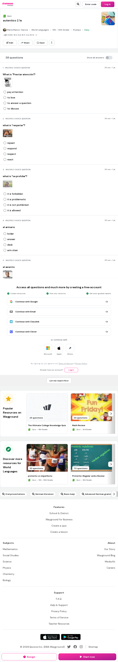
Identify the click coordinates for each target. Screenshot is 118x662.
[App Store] (50, 637)
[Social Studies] (11, 555)
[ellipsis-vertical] (52, 42)
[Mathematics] (10, 549)
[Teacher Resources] (59, 623)
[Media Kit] (110, 561)
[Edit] (10, 43)
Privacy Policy (81, 363)
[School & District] (59, 513)
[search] (78, 4)
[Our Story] (109, 549)
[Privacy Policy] (59, 611)
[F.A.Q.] (59, 598)
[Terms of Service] (59, 617)
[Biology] (7, 580)
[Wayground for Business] (59, 519)
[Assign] (29, 656)
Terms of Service (66, 363)
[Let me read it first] (59, 381)
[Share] (25, 43)
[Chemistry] (8, 574)
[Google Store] (71, 637)
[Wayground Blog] (106, 555)
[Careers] (111, 567)
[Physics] (7, 567)
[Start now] (87, 656)
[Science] (7, 561)
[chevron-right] (111, 413)
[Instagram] (81, 647)
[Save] (41, 43)
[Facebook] (75, 647)
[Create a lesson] (59, 531)
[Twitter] (69, 647)
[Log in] (108, 4)
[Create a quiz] (58, 525)
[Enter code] (90, 4)
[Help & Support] (59, 605)
